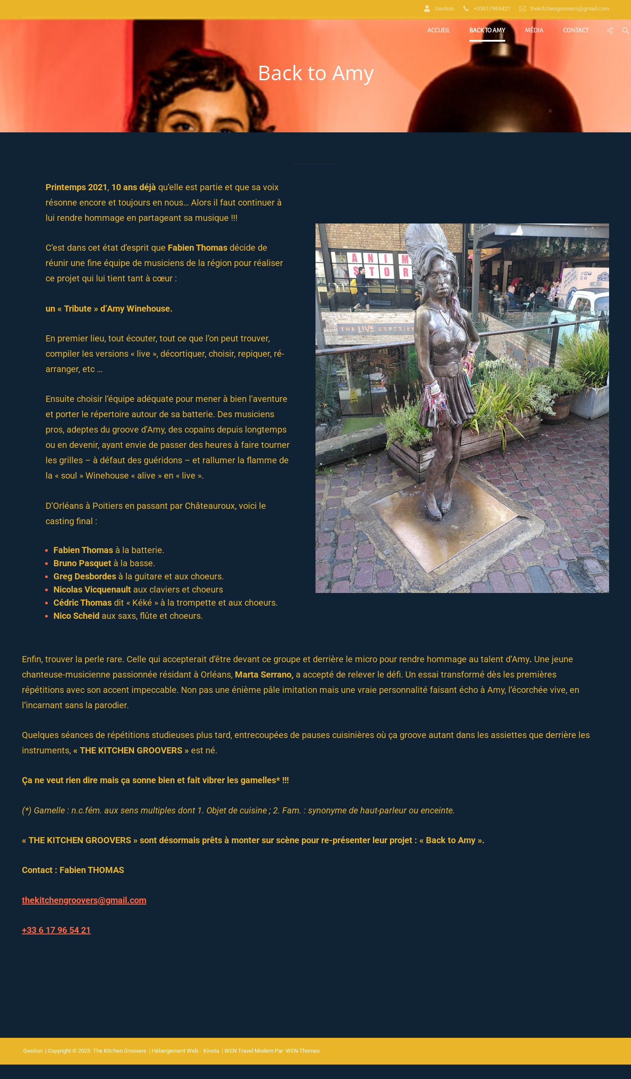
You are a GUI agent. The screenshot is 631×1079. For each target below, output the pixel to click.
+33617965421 (486, 8)
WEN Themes (303, 1050)
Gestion (439, 8)
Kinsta (211, 1050)
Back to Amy (487, 30)
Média (534, 30)
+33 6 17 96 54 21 (56, 930)
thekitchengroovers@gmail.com (564, 8)
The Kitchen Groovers (119, 1050)
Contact (575, 30)
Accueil (438, 30)
